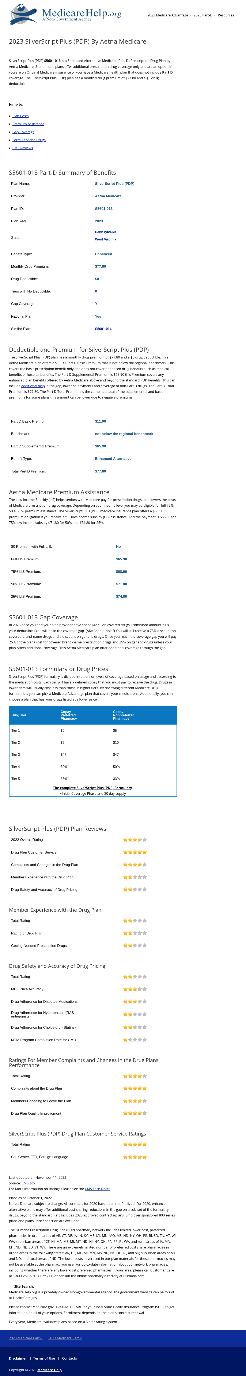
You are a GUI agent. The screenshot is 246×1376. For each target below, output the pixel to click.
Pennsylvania (106, 232)
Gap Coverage (23, 132)
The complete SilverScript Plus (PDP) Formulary (92, 787)
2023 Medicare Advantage (167, 15)
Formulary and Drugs (29, 140)
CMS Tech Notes (97, 1189)
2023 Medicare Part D (65, 1338)
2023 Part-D (203, 15)
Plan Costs (20, 116)
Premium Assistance (28, 124)
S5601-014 (103, 329)
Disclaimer (18, 1358)
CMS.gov (28, 1183)
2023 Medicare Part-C (26, 1338)
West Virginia (105, 239)
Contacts (69, 1358)
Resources (226, 15)
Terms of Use (44, 1358)
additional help (33, 386)
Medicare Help (49, 1370)
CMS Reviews (22, 148)
